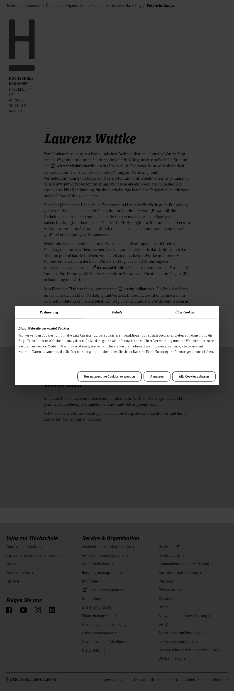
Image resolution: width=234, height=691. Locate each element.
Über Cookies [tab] (185, 312)
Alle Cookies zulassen (194, 376)
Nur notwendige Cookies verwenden (109, 376)
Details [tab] (117, 312)
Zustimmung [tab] (49, 312)
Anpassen (157, 376)
